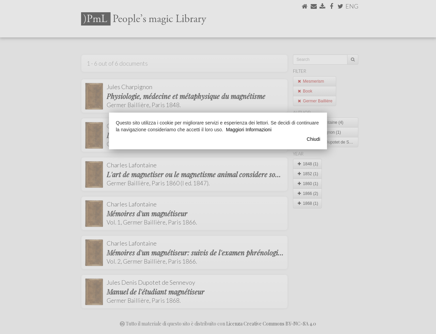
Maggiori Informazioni (248, 129)
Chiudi (313, 139)
